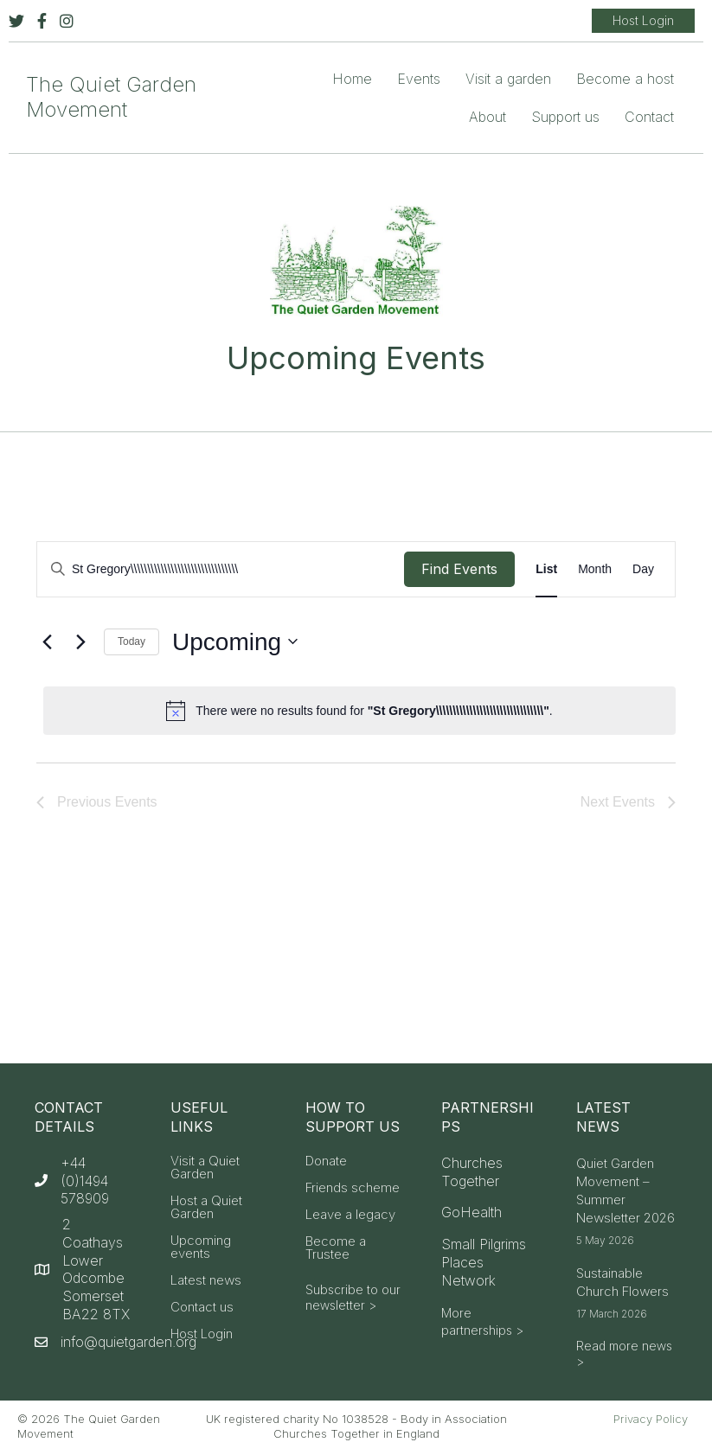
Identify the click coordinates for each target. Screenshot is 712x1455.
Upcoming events (200, 1247)
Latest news (205, 1280)
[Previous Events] (46, 641)
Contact (649, 116)
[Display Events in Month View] (595, 569)
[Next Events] (80, 641)
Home (352, 78)
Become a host (625, 78)
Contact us (202, 1307)
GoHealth (471, 1212)
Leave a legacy (350, 1215)
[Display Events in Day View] (643, 569)
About (487, 116)
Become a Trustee (335, 1248)
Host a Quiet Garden (206, 1208)
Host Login (201, 1334)
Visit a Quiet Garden (205, 1168)
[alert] (359, 710)
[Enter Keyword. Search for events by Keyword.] (220, 569)
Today (131, 641)
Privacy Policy (650, 1419)
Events (418, 78)
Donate (326, 1161)
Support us (565, 116)
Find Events (459, 569)
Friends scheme (352, 1188)
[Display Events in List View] (546, 569)
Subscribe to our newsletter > (353, 1297)
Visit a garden (508, 78)
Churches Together (472, 1172)
